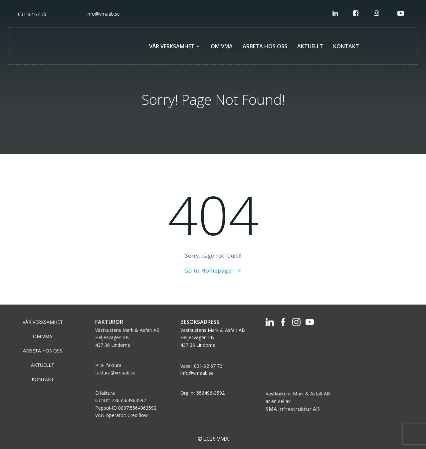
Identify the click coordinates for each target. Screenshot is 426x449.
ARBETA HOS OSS (265, 46)
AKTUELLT (310, 46)
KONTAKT (346, 46)
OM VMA (222, 46)
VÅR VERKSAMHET (175, 46)
